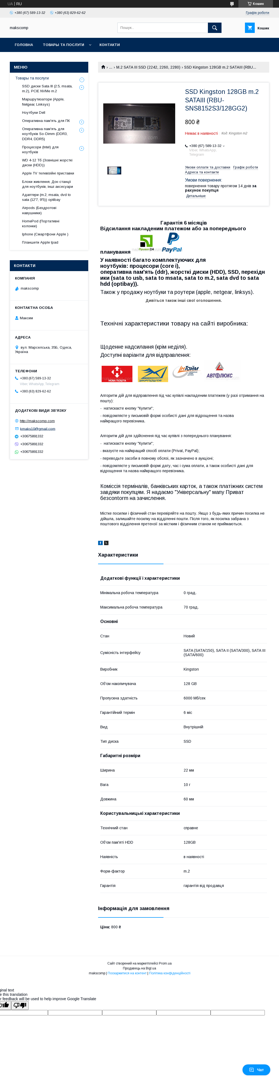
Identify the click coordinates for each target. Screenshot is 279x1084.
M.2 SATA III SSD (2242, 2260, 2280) (148, 67)
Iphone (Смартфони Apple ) (45, 234)
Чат (256, 1069)
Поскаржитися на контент (127, 973)
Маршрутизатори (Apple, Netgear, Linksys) (43, 101)
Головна (24, 45)
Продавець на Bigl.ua (139, 968)
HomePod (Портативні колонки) (40, 223)
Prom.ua (165, 963)
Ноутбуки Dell (33, 112)
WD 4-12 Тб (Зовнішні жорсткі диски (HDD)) (47, 162)
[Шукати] (215, 28)
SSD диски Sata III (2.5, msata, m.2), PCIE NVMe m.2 (47, 88)
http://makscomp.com (37, 421)
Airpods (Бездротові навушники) (39, 210)
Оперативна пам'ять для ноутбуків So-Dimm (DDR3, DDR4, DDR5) (45, 134)
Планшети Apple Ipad (40, 242)
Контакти (109, 45)
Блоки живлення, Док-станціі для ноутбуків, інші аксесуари (47, 184)
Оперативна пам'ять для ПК (46, 121)
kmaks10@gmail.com (37, 428)
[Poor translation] (20, 1005)
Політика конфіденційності (169, 973)
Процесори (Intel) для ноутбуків (40, 149)
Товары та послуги (63, 45)
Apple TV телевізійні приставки (48, 173)
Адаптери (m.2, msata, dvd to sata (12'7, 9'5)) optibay (46, 197)
